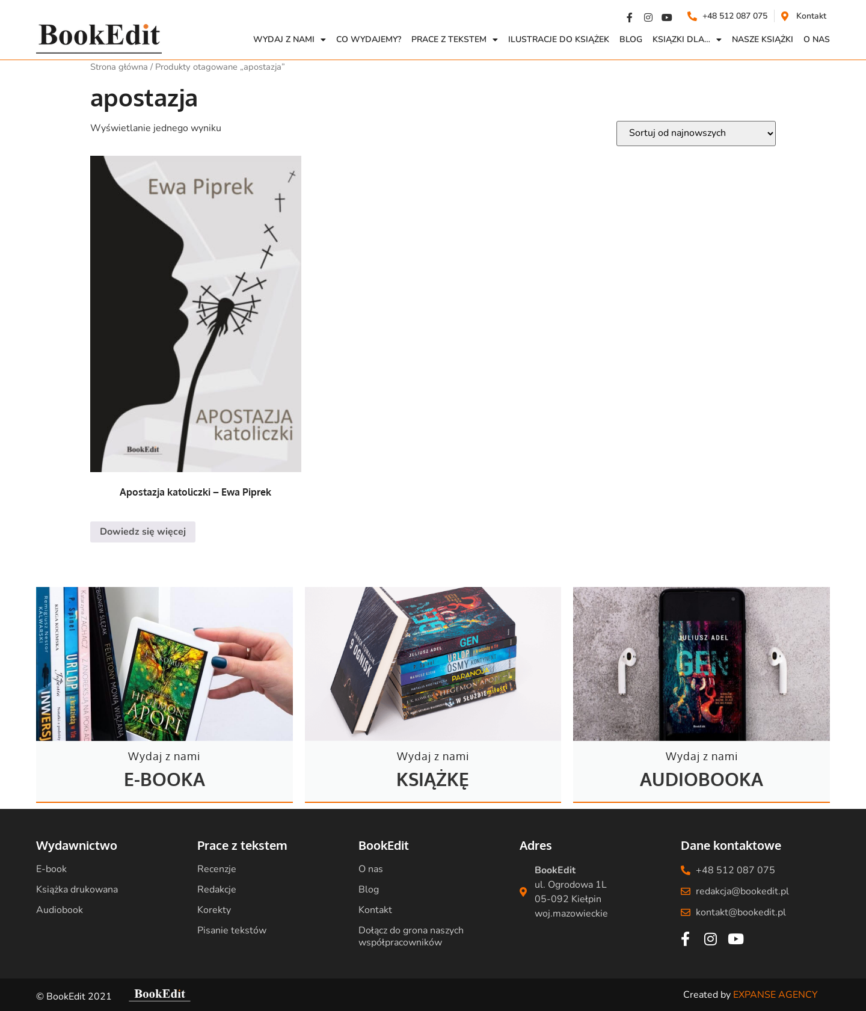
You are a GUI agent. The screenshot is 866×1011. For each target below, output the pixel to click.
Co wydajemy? (368, 39)
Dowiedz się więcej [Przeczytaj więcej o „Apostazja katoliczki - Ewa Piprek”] (143, 531)
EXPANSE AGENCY (775, 994)
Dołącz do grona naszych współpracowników (411, 936)
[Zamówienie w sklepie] (696, 133)
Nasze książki (762, 39)
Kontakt (375, 910)
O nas (370, 869)
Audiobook (59, 910)
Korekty (214, 910)
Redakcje (216, 889)
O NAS (816, 39)
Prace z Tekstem (454, 39)
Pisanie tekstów (231, 930)
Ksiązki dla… (687, 39)
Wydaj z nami (289, 39)
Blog (630, 39)
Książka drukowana (77, 889)
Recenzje (216, 869)
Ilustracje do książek (558, 39)
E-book (51, 869)
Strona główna (119, 67)
